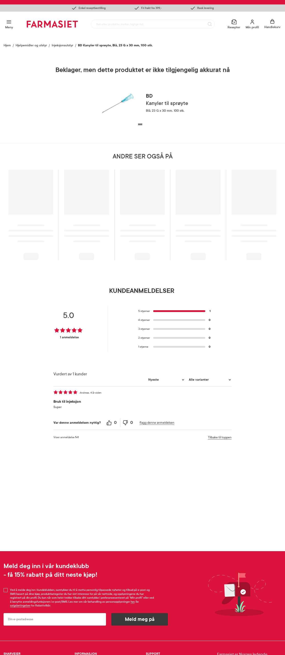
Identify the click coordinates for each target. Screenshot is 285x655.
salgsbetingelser (20, 605)
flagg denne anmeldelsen (157, 423)
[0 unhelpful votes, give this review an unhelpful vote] (128, 422)
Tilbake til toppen (220, 437)
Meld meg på (140, 619)
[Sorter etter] (166, 379)
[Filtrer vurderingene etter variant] (209, 379)
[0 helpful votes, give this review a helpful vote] (112, 422)
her (132, 601)
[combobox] (153, 24)
